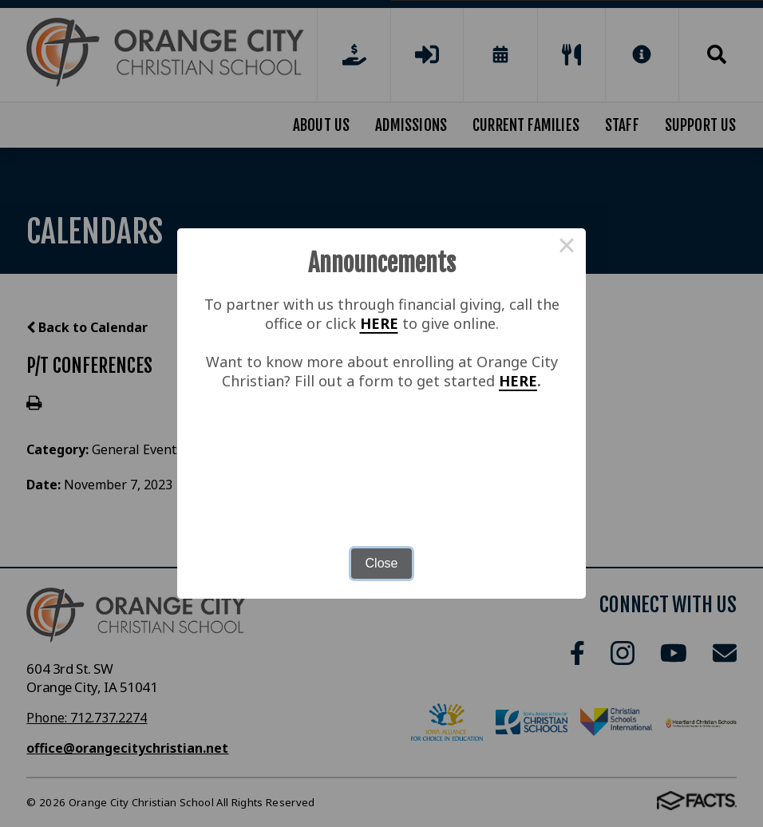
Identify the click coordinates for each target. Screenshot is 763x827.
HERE (379, 323)
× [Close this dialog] (566, 247)
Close (382, 563)
